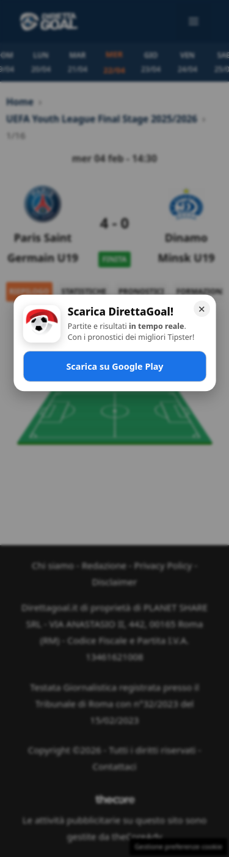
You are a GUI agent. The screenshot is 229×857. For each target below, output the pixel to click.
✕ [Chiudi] (201, 308)
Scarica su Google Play (114, 366)
